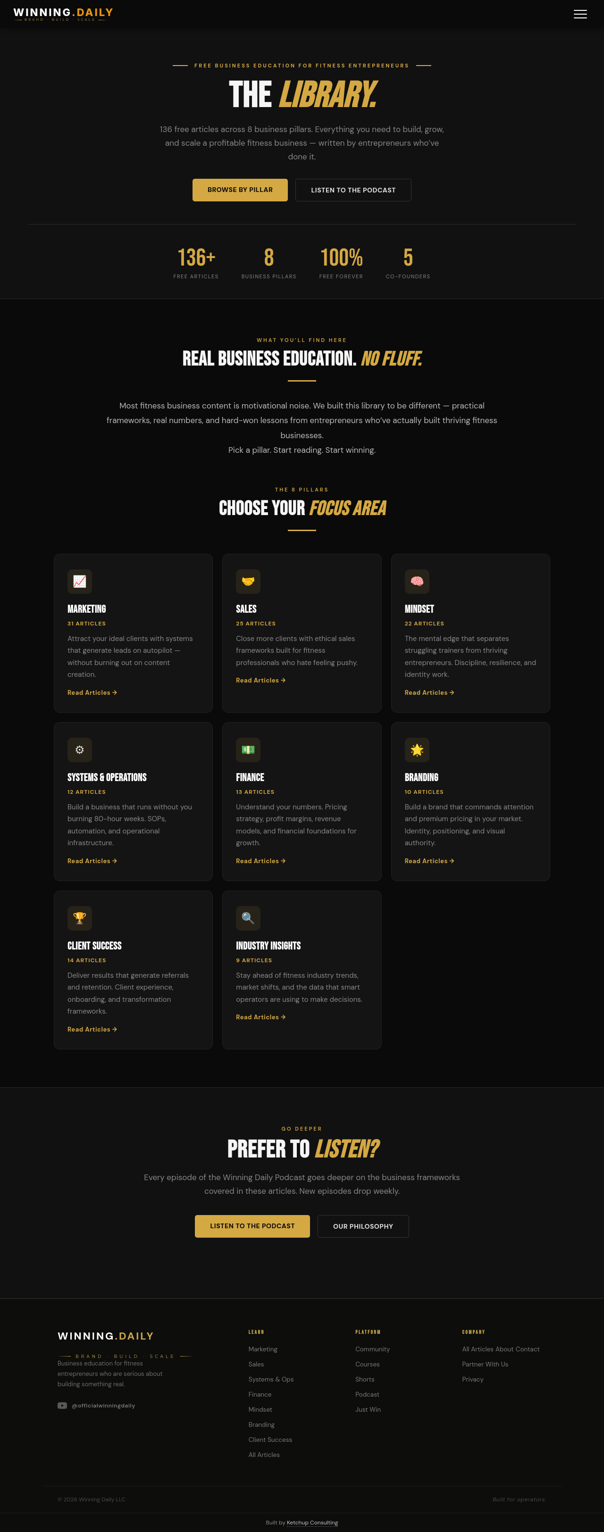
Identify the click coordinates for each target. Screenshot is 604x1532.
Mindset (260, 1410)
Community (372, 1349)
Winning (106, 1336)
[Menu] (580, 14)
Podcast (367, 1394)
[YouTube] (142, 1405)
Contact (528, 1349)
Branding (262, 1425)
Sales (256, 1364)
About (504, 1349)
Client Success (270, 1440)
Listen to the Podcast (353, 190)
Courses (367, 1364)
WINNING (63, 12)
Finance (260, 1394)
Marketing (263, 1349)
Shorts (365, 1379)
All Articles (264, 1455)
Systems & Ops (271, 1379)
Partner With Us (485, 1364)
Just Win (368, 1410)
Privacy (473, 1379)
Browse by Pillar (240, 189)
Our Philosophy (363, 1226)
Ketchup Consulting (312, 1522)
